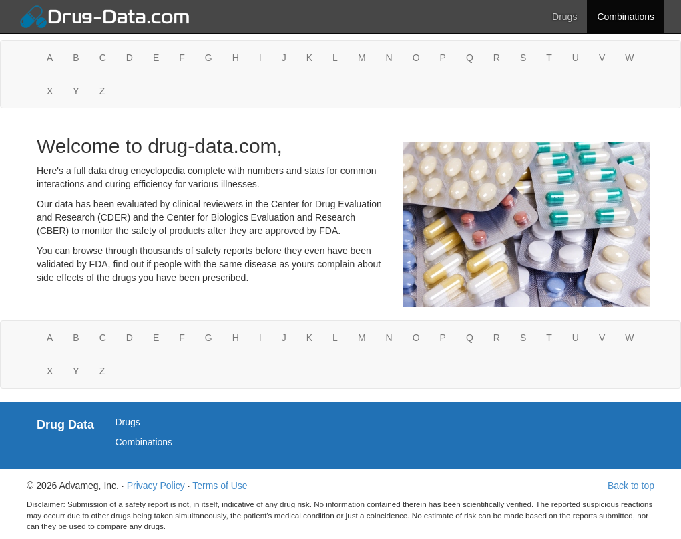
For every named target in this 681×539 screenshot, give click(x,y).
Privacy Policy (156, 485)
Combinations (625, 16)
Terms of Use (219, 485)
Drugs (564, 16)
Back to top (631, 485)
